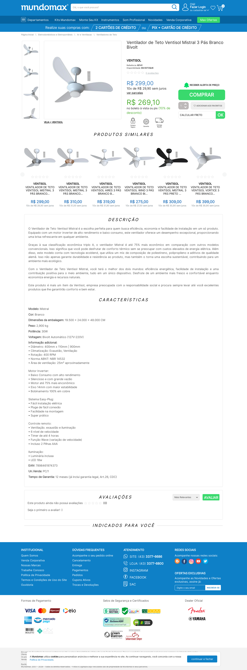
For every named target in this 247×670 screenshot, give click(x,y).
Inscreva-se (213, 588)
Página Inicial (27, 35)
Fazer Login (198, 7)
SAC (132, 584)
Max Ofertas (208, 20)
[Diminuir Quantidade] (185, 107)
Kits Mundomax (65, 20)
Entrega (77, 565)
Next (224, 174)
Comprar (201, 95)
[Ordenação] (186, 497)
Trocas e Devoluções (85, 584)
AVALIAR (211, 498)
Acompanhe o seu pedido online (92, 555)
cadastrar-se (199, 10)
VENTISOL (134, 60)
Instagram (139, 570)
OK (220, 115)
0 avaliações (152, 73)
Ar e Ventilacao (84, 35)
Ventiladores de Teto (106, 35)
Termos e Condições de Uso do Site (44, 580)
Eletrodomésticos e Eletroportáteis (55, 35)
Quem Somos (29, 555)
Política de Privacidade (35, 575)
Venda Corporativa (178, 20)
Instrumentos (110, 20)
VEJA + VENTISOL (53, 122)
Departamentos (38, 20)
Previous (22, 174)
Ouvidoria (27, 584)
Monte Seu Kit (88, 20)
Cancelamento (81, 560)
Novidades (155, 20)
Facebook (138, 577)
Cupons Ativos (81, 580)
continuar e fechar (202, 659)
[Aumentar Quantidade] (185, 104)
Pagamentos (80, 570)
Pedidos (77, 575)
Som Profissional (134, 20)
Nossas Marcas (31, 565)
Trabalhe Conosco (32, 570)
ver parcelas (135, 92)
